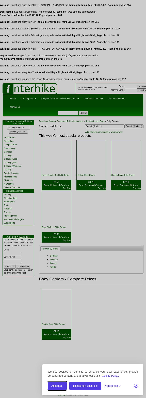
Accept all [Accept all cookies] (57, 385)
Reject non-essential (85, 385)
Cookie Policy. (110, 375)
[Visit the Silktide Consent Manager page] (136, 386)
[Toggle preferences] (112, 386)
